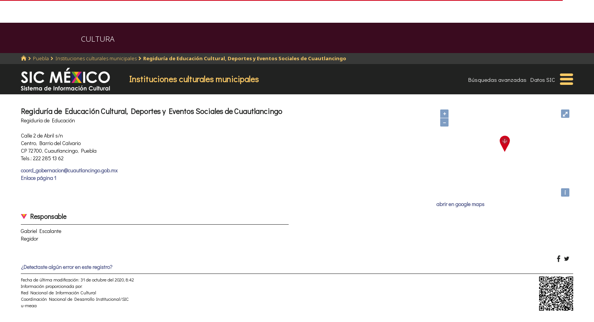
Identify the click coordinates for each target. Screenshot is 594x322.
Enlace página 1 (38, 177)
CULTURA (97, 39)
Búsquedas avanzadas (497, 79)
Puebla (41, 58)
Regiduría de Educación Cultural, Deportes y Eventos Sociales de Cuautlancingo (244, 58)
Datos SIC (542, 79)
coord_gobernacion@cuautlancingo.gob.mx (69, 170)
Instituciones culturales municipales (96, 58)
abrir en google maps (460, 204)
